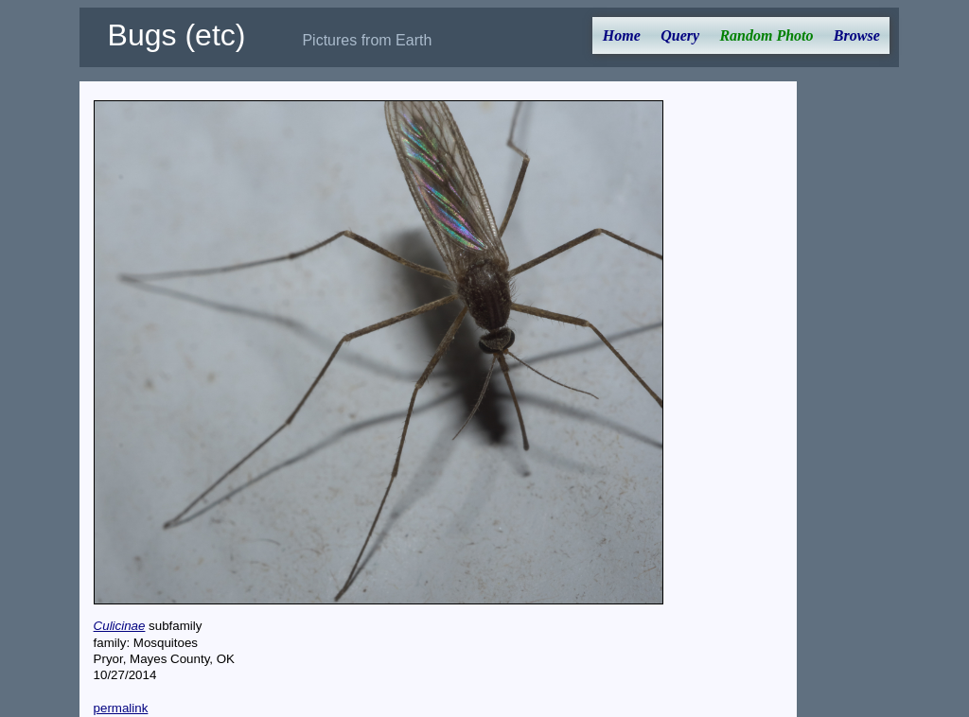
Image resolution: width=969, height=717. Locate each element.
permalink (121, 708)
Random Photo (766, 35)
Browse (857, 35)
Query (680, 35)
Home (622, 35)
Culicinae (120, 626)
